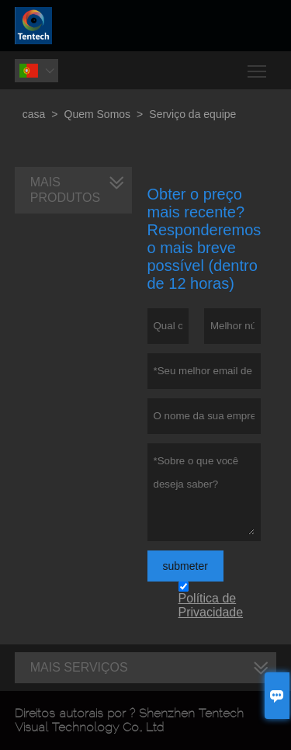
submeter (185, 566)
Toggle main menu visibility (258, 65)
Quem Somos (97, 114)
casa (34, 114)
